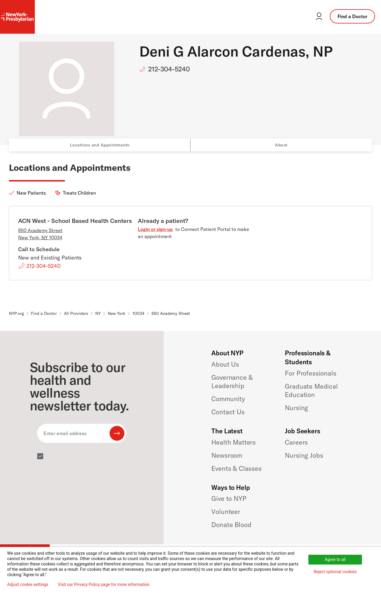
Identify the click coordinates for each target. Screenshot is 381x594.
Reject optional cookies (335, 571)
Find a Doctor (352, 16)
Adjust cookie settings (27, 584)
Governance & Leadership (231, 381)
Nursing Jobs (304, 455)
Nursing (296, 408)
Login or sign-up (155, 229)
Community (228, 399)
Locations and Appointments (99, 145)
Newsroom (226, 455)
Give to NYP (228, 498)
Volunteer (225, 511)
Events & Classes (236, 468)
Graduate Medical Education (311, 390)
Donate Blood (231, 524)
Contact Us (227, 412)
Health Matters (233, 442)
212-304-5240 (169, 69)
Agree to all (335, 559)
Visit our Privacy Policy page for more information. (104, 584)
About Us (225, 364)
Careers (296, 442)
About (281, 145)
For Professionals (310, 373)
